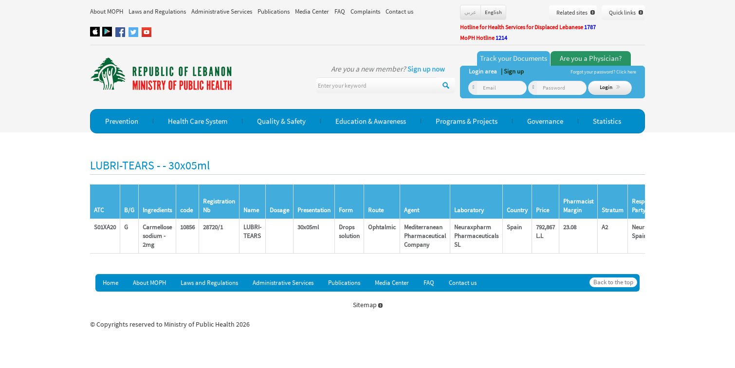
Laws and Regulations (157, 11)
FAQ (339, 11)
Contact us (399, 11)
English (493, 12)
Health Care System (197, 121)
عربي (470, 12)
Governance (545, 121)
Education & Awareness (370, 121)
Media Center (312, 11)
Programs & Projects (466, 121)
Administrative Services (221, 11)
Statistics (607, 121)
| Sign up (512, 71)
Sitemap (368, 304)
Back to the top (613, 282)
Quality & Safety (281, 121)
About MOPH (106, 11)
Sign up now (426, 69)
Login (610, 87)
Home (110, 282)
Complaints (365, 11)
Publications (273, 11)
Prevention (121, 121)
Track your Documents (513, 58)
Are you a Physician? (591, 58)
